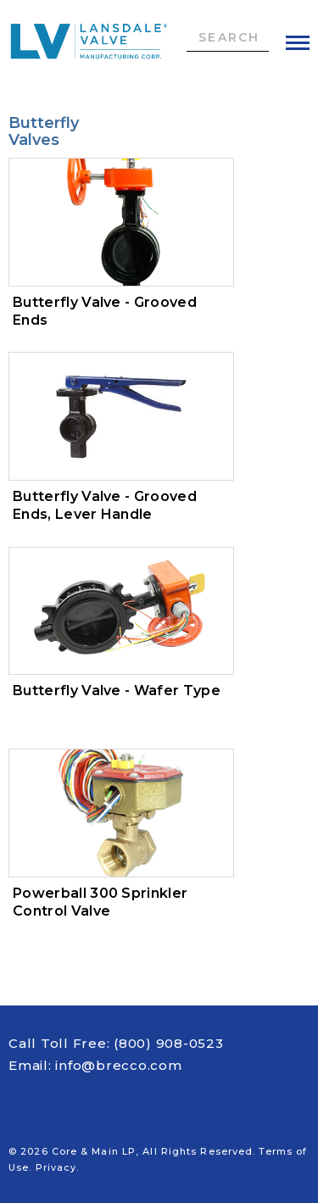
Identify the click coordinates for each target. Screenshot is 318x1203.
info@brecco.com (118, 1065)
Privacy (56, 1167)
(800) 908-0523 (169, 1043)
